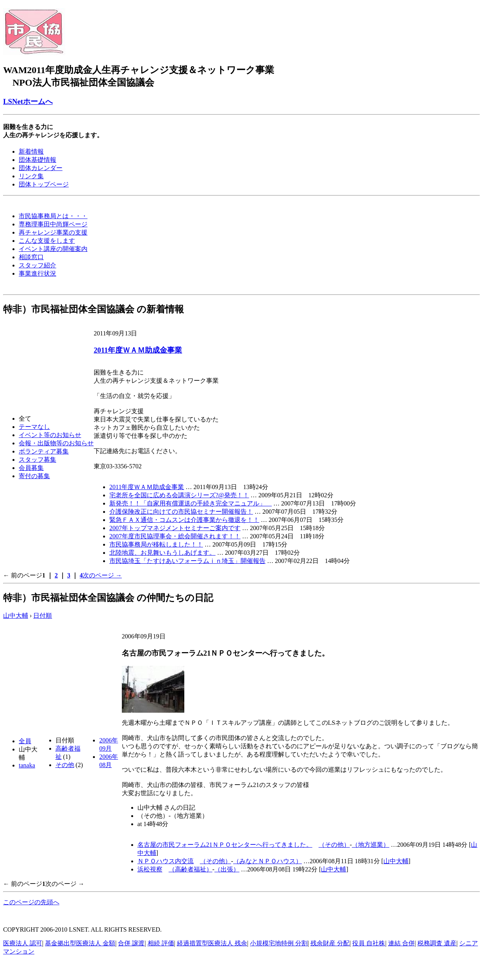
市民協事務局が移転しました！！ (156, 544)
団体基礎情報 (37, 159)
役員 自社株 (368, 943)
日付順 (42, 615)
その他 (64, 765)
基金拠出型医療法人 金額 (80, 943)
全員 (25, 741)
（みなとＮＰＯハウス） (267, 861)
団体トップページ (44, 184)
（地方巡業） (370, 844)
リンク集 (31, 176)
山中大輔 (15, 615)
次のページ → (102, 575)
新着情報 (31, 151)
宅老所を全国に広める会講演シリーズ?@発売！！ (179, 495)
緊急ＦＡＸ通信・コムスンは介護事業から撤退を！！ (184, 519)
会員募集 (31, 467)
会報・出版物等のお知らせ (56, 443)
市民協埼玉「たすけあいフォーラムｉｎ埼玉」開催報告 (187, 560)
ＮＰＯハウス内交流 (165, 861)
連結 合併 (401, 943)
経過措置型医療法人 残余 (212, 943)
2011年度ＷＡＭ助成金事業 (138, 350)
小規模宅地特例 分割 (279, 943)
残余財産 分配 (329, 943)
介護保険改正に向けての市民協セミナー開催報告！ (181, 511)
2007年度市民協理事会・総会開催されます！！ (175, 536)
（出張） (226, 869)
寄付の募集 (34, 476)
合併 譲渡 (131, 943)
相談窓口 (31, 257)
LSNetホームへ (28, 101)
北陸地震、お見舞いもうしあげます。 (162, 552)
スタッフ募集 (37, 459)
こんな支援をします (47, 240)
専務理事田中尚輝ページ (53, 224)
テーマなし (34, 426)
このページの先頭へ (31, 902)
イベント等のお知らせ (50, 435)
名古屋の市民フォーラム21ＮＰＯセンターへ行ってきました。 (224, 844)
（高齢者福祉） (190, 869)
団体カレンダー (40, 168)
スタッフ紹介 (37, 265)
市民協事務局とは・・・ (53, 216)
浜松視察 (149, 869)
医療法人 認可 (22, 943)
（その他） (334, 844)
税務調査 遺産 (436, 943)
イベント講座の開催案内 (53, 249)
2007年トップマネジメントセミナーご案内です (175, 528)
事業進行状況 (37, 273)
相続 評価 (161, 943)
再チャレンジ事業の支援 (53, 232)
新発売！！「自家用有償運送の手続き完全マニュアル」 (190, 503)
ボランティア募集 (44, 451)
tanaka (27, 765)
